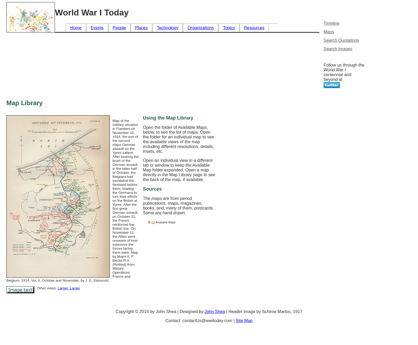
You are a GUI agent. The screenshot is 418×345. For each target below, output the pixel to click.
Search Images (338, 49)
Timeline (332, 23)
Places (141, 28)
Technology (167, 28)
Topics (229, 28)
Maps (329, 32)
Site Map (244, 320)
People (119, 28)
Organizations (200, 28)
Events (97, 28)
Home (76, 28)
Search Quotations (341, 40)
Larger (63, 288)
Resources (254, 28)
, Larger (74, 288)
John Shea (214, 311)
